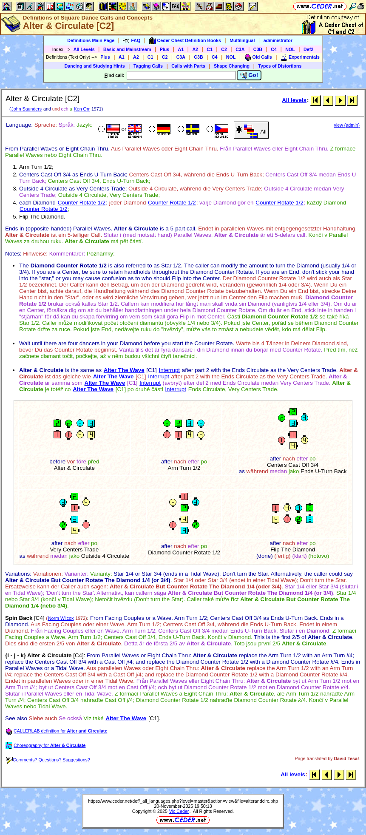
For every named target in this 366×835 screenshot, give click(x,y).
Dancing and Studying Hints (95, 65)
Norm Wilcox (61, 618)
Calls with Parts (188, 65)
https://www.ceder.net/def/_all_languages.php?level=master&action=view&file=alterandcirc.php (183, 801)
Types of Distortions (279, 65)
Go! (249, 75)
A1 (181, 49)
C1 (210, 49)
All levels (294, 100)
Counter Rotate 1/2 (82, 202)
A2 (195, 49)
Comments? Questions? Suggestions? (48, 759)
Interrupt (169, 370)
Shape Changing (232, 65)
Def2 (308, 49)
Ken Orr (82, 108)
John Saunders (26, 108)
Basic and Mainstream (127, 49)
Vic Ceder (179, 811)
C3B (257, 49)
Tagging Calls (148, 65)
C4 (274, 49)
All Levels (84, 49)
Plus (165, 49)
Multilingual (242, 40)
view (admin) (347, 125)
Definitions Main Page (90, 40)
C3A (239, 49)
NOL (290, 49)
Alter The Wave (124, 370)
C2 (224, 49)
